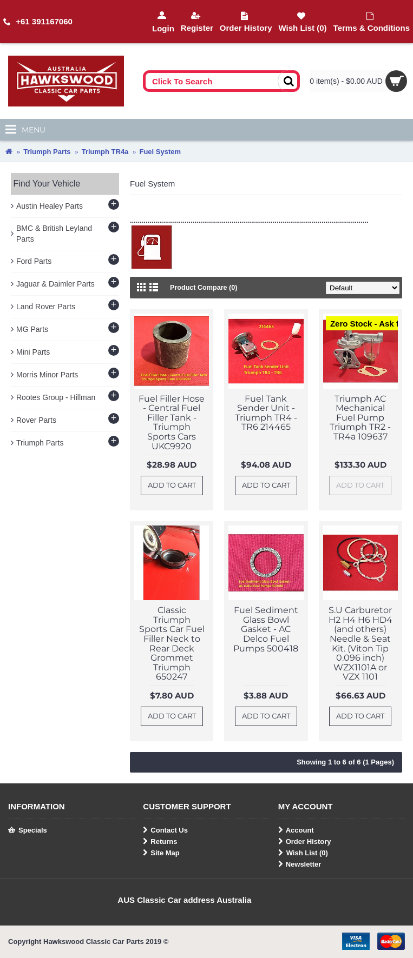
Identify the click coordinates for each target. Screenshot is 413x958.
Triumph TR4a (105, 152)
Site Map (161, 853)
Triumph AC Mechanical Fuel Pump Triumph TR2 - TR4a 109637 (360, 418)
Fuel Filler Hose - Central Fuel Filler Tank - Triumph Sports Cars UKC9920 (172, 422)
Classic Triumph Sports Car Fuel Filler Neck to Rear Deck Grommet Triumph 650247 (172, 643)
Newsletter (300, 864)
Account (296, 830)
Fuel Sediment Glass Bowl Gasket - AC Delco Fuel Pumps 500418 (265, 629)
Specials (27, 830)
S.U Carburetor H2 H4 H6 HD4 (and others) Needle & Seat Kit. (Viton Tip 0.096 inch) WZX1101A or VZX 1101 (360, 643)
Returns (160, 841)
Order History (304, 841)
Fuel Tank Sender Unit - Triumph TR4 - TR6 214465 (266, 413)
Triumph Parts (46, 152)
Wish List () (303, 853)
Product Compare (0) (205, 287)
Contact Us (165, 830)
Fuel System (160, 152)
